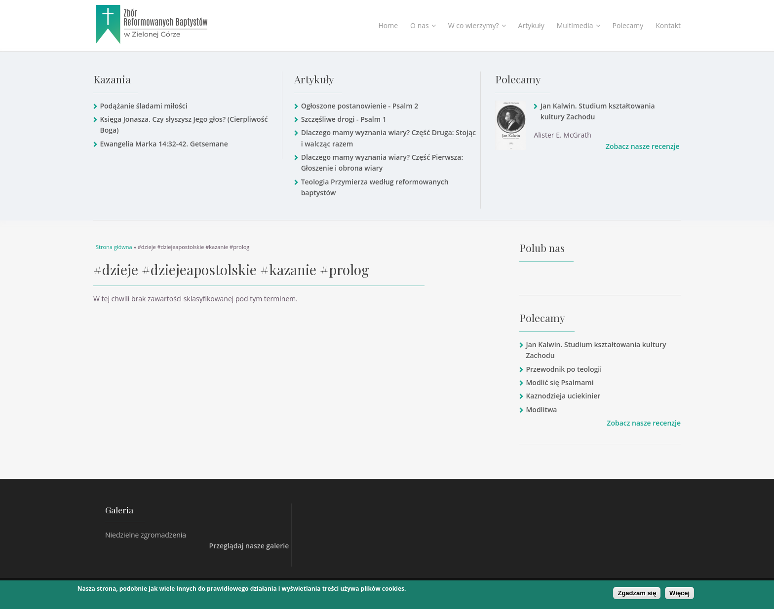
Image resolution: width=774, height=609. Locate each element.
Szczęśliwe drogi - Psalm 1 (344, 119)
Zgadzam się (637, 593)
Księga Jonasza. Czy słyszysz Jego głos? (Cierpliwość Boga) (184, 124)
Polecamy (628, 25)
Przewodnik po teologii (564, 369)
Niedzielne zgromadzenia (145, 534)
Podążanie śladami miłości (143, 105)
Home (388, 25)
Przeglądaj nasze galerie (249, 545)
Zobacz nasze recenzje (643, 146)
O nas (423, 25)
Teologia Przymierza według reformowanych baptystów (375, 187)
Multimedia (578, 25)
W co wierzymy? (477, 25)
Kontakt (668, 25)
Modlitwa (541, 409)
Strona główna (114, 247)
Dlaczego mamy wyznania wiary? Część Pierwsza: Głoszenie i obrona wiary (382, 162)
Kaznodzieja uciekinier (563, 395)
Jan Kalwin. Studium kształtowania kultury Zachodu (598, 111)
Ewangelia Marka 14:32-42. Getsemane (164, 143)
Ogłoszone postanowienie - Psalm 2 (360, 105)
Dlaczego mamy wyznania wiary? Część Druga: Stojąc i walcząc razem (388, 138)
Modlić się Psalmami (559, 382)
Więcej (679, 593)
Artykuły (531, 25)
